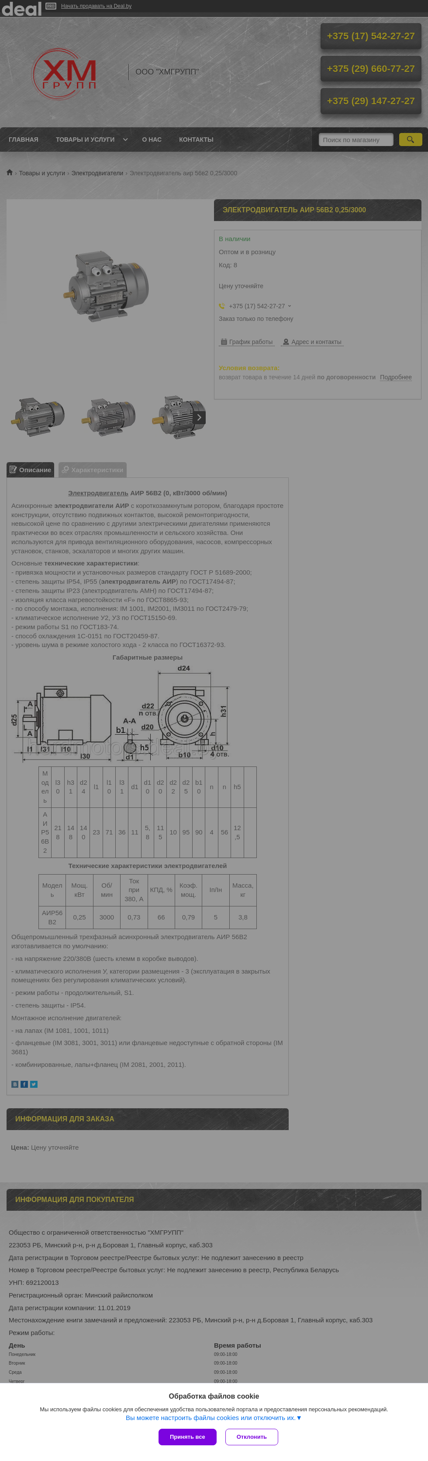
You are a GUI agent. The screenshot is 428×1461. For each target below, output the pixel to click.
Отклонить (252, 1437)
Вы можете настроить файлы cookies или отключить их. (211, 1417)
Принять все (187, 1437)
